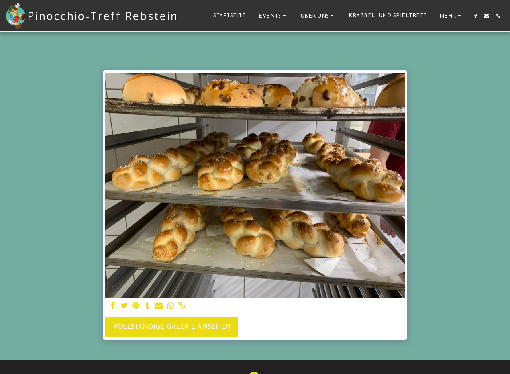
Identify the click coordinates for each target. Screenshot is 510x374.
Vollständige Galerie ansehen (172, 327)
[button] (273, 15)
